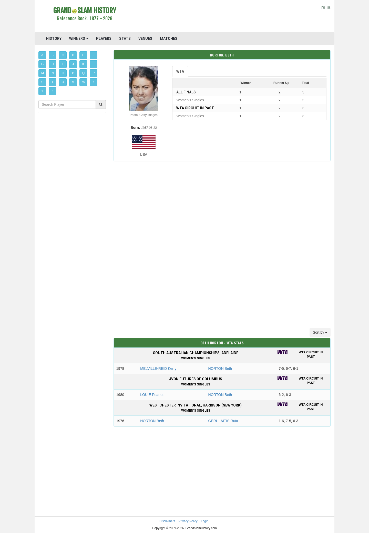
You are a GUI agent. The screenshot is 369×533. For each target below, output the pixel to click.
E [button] (83, 55)
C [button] (63, 55)
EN (323, 7)
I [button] (62, 64)
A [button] (42, 55)
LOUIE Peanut (151, 395)
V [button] (73, 82)
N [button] (53, 73)
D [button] (73, 55)
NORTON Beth (220, 368)
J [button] (73, 64)
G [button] (42, 64)
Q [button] (83, 73)
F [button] (93, 55)
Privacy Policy (188, 521)
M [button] (42, 73)
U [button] (63, 82)
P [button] (73, 73)
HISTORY (53, 38)
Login (204, 521)
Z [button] (52, 91)
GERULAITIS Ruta (223, 421)
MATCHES (168, 38)
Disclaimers (167, 521)
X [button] (94, 82)
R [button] (94, 73)
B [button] (53, 55)
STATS (125, 38)
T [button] (52, 82)
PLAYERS (103, 38)
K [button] (83, 64)
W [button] (83, 82)
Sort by (320, 332)
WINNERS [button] (78, 38)
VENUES (145, 38)
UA (329, 7)
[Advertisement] (222, 16)
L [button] (94, 64)
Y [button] (42, 91)
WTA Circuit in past (195, 108)
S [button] (42, 82)
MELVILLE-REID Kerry (158, 368)
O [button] (63, 73)
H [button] (53, 64)
